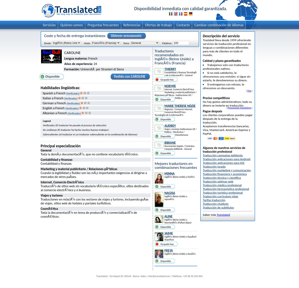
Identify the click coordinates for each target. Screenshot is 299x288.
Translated (223, 215)
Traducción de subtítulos (218, 207)
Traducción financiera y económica (225, 174)
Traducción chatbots (216, 204)
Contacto (183, 25)
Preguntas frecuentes (103, 25)
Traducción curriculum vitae (220, 196)
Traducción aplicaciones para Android (226, 159)
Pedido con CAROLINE (129, 77)
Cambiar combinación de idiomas (218, 25)
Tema (126, 43)
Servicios (49, 25)
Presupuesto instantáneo (239, 107)
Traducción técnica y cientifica (222, 178)
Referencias (131, 25)
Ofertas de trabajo (158, 25)
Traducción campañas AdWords (223, 155)
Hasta (87, 43)
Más (249, 90)
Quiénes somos (71, 25)
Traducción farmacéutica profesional (226, 189)
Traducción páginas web (218, 181)
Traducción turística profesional (223, 192)
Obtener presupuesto (125, 36)
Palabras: (167, 43)
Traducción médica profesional (222, 185)
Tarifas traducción (214, 200)
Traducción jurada (214, 166)
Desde (47, 43)
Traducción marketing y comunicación (227, 170)
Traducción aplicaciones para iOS (223, 163)
